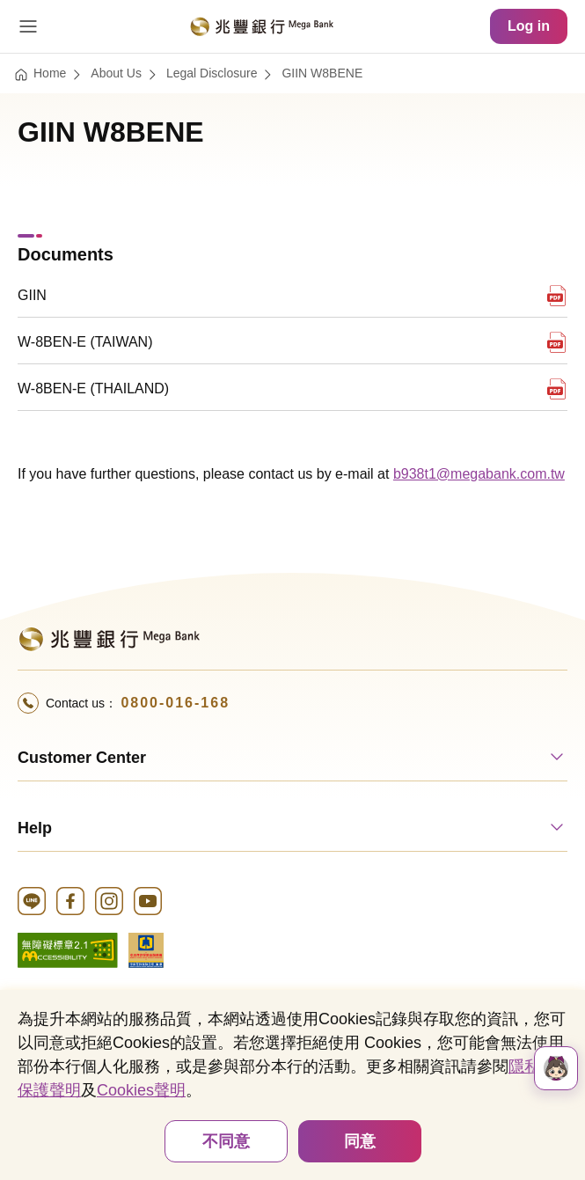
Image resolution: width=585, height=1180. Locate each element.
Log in (529, 25)
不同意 (226, 1141)
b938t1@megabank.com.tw (479, 473)
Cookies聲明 (141, 1090)
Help (35, 828)
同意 (360, 1141)
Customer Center (82, 757)
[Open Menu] (28, 26)
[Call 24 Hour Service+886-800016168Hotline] (292, 703)
